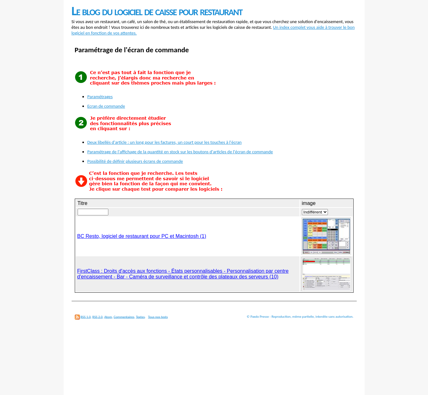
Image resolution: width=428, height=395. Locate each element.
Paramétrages (100, 96)
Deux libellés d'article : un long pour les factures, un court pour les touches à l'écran (164, 142)
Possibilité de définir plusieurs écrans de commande (135, 161)
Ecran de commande (106, 106)
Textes (140, 317)
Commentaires (124, 317)
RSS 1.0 (85, 317)
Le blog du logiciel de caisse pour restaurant (157, 11)
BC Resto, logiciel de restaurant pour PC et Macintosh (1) (141, 236)
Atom (108, 317)
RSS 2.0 (98, 317)
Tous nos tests (158, 317)
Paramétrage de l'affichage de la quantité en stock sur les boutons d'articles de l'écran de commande (180, 152)
